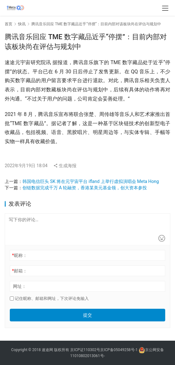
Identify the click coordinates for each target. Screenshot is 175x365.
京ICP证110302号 (85, 350)
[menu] (165, 8)
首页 (8, 24)
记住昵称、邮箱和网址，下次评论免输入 (49, 298)
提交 (87, 315)
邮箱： (19, 270)
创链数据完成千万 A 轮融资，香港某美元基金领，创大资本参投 (84, 187)
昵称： (19, 255)
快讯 (22, 24)
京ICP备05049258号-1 (119, 350)
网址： (19, 286)
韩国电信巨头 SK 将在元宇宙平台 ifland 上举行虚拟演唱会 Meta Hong (90, 181)
